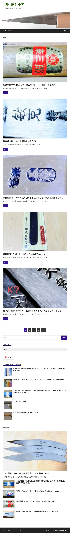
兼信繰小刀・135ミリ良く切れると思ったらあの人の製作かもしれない (34, 197)
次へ (43, 330)
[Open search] (65, 31)
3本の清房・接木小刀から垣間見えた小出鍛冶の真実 (26, 473)
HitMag (64, 530)
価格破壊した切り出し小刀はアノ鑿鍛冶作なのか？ (25, 254)
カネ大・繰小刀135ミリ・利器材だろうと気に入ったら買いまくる (32, 310)
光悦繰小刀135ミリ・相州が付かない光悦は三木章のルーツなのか (37, 491)
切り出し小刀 (14, 4)
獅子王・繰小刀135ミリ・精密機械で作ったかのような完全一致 (37, 511)
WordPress (56, 530)
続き (4, 92)
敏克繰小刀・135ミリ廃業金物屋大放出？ (21, 141)
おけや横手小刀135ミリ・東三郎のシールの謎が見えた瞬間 (29, 85)
